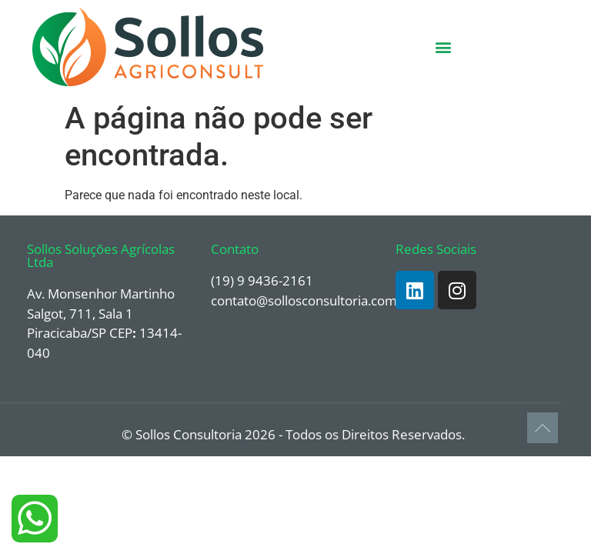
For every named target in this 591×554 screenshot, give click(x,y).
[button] (443, 47)
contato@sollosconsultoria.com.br (312, 300)
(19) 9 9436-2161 (262, 280)
